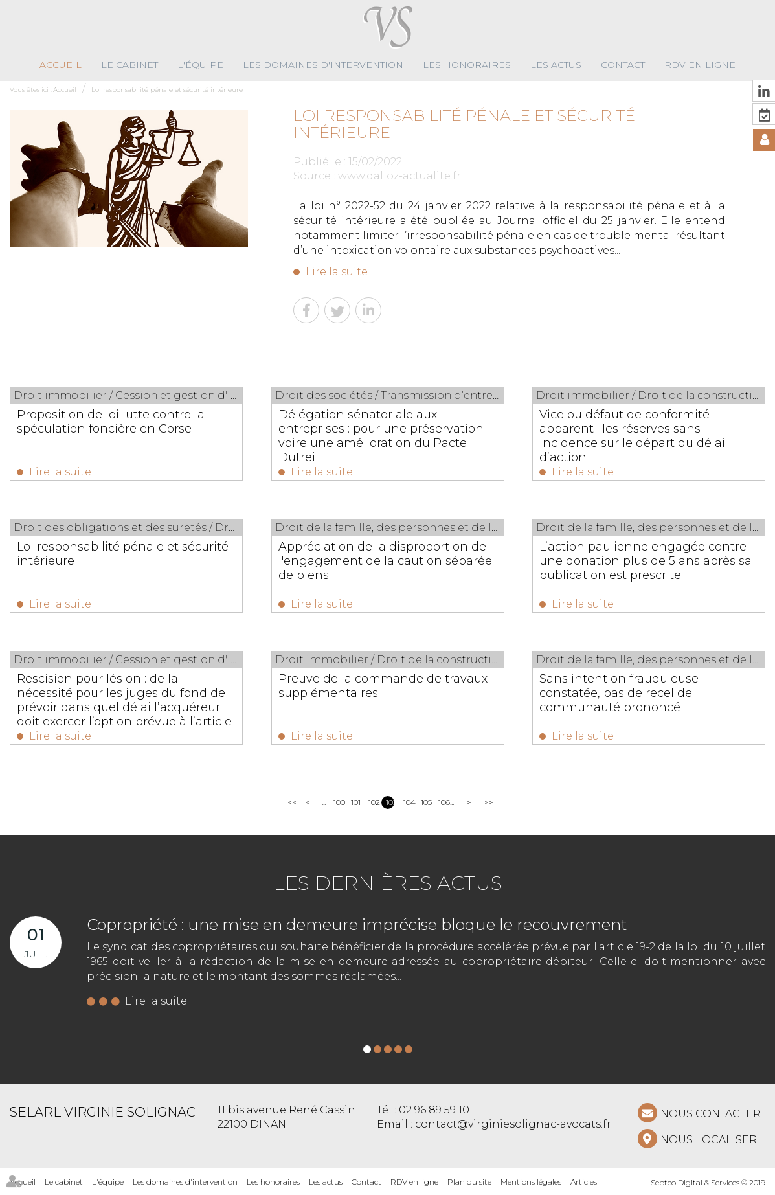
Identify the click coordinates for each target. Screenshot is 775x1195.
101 (355, 802)
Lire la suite (337, 272)
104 (407, 802)
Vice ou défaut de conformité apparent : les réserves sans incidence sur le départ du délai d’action (632, 435)
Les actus (555, 65)
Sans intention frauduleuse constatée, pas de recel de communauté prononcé (619, 693)
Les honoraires (467, 65)
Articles (583, 1182)
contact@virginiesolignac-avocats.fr (513, 1124)
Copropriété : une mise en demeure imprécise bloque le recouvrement (357, 924)
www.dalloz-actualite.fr (399, 176)
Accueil (60, 65)
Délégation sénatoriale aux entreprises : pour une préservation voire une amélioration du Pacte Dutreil (381, 435)
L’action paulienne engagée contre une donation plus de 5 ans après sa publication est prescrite (645, 561)
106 (442, 802)
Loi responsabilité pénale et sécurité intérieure (167, 89)
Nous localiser (708, 1139)
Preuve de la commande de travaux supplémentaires (383, 686)
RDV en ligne (700, 65)
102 (372, 802)
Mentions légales (530, 1182)
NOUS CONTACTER (710, 1114)
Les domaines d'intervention (323, 65)
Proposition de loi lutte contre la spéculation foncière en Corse (111, 421)
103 (390, 802)
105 (425, 802)
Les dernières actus (387, 883)
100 (337, 802)
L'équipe (200, 65)
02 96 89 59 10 (434, 1110)
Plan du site (469, 1182)
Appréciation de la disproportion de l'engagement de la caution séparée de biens (385, 561)
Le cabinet (129, 65)
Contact (623, 65)
